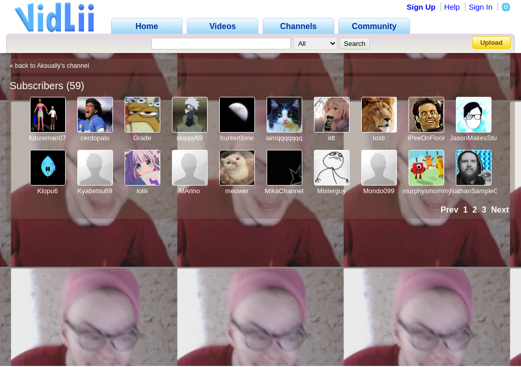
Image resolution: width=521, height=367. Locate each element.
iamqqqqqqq (284, 138)
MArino (189, 191)
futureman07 (47, 138)
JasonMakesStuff (475, 138)
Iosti (379, 138)
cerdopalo (94, 138)
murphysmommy (426, 191)
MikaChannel (284, 191)
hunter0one (237, 138)
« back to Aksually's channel (49, 65)
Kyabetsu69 (94, 191)
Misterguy (331, 191)
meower (236, 191)
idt (331, 138)
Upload (491, 42)
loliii (142, 191)
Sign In (481, 7)
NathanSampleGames (482, 191)
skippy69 (189, 138)
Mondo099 (378, 191)
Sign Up (421, 7)
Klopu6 (47, 191)
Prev (449, 209)
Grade (142, 138)
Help (452, 7)
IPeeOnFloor (426, 138)
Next (500, 209)
